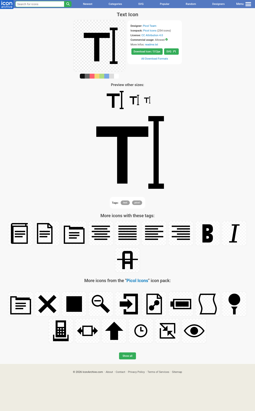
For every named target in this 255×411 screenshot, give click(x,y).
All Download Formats (154, 58)
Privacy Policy (136, 372)
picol (137, 202)
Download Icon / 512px (147, 51)
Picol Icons (149, 30)
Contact (120, 372)
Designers (218, 4)
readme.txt (151, 44)
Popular (164, 4)
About (109, 372)
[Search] (68, 4)
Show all (127, 355)
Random (191, 4)
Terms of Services (158, 372)
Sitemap (177, 372)
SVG (141, 4)
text (125, 202)
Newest (87, 4)
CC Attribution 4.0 (152, 35)
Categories (115, 4)
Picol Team (149, 25)
